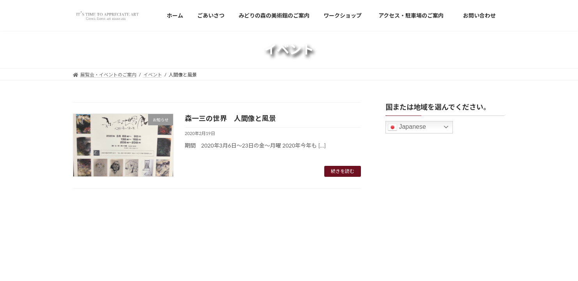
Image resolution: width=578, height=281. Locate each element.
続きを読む (342, 171)
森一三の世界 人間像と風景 (230, 118)
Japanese (407, 127)
